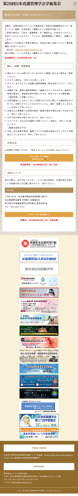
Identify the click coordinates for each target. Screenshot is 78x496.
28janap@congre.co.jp (21, 484)
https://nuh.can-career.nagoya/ (58, 457)
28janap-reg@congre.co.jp (28, 49)
